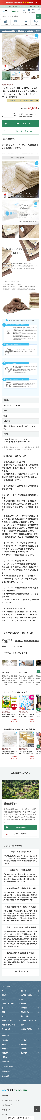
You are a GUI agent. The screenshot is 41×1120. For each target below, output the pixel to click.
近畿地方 (5, 1049)
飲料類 (23, 1004)
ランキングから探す (7, 1066)
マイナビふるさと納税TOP (8, 31)
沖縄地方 (5, 1057)
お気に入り (15, 697)
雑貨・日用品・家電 (8, 1025)
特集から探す (5, 1061)
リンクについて (7, 1105)
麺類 (3, 1012)
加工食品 (24, 1008)
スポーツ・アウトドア (28, 1020)
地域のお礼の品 (7, 1020)
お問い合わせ (6, 1110)
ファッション (6, 1029)
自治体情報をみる (20, 827)
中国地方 (24, 1049)
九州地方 (24, 1053)
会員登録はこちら (35, 6)
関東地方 (5, 1044)
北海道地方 (5, 1040)
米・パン (24, 991)
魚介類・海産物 (26, 995)
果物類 (4, 995)
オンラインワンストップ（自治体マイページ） (21, 100)
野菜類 (4, 999)
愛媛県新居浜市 (7, 85)
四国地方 (5, 1053)
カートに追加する (22, 124)
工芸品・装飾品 (26, 1029)
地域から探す (5, 1035)
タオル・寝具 (30, 31)
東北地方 (24, 1040)
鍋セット (5, 1016)
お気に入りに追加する (23, 131)
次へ (38, 671)
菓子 (3, 1008)
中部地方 (24, 1044)
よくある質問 (5, 1076)
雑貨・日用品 (21, 31)
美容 (22, 1025)
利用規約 (5, 1096)
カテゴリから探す (7, 986)
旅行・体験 (25, 1016)
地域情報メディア (7, 1071)
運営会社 (5, 1114)
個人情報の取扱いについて (10, 1100)
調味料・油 (25, 1012)
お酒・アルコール (7, 1004)
